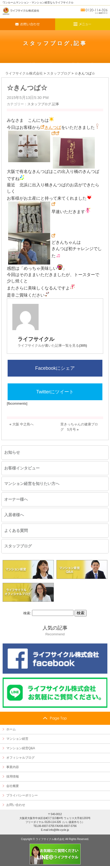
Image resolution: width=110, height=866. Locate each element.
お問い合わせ (15, 805)
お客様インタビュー (22, 468)
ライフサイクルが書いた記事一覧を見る (52, 345)
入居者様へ (14, 515)
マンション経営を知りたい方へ (31, 484)
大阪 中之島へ (23, 424)
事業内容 (12, 767)
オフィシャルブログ (20, 757)
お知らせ (12, 452)
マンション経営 (17, 739)
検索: (27, 613)
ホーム (11, 729)
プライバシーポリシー (22, 795)
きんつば (52, 127)
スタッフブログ (47, 43)
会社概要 (12, 786)
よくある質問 (16, 531)
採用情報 (12, 776)
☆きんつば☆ (27, 87)
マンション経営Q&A (20, 748)
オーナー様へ (16, 499)
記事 (80, 43)
